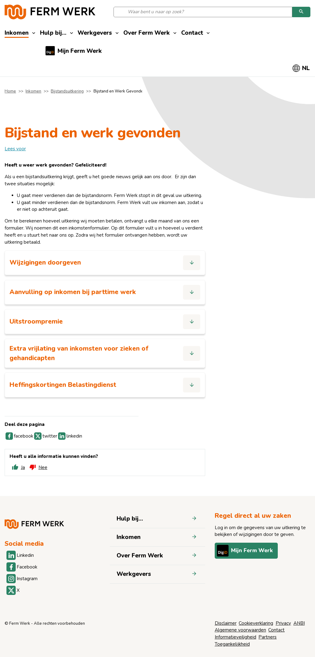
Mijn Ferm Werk (245, 551)
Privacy (283, 623)
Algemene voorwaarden (240, 630)
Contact (276, 630)
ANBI (299, 623)
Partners (267, 637)
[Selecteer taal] (301, 68)
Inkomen (33, 91)
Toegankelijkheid (232, 644)
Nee (37, 468)
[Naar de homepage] (50, 12)
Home (10, 91)
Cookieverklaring (256, 623)
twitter (45, 437)
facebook (19, 437)
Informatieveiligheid (235, 637)
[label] (15, 149)
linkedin (70, 437)
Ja (17, 468)
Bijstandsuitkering (67, 91)
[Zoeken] (301, 12)
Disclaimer (226, 623)
